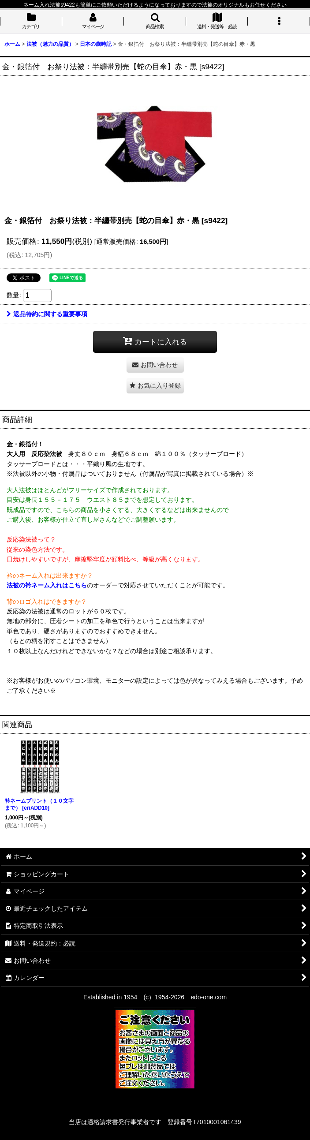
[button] (155, 21)
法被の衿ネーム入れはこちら (47, 585)
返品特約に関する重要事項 (47, 314)
